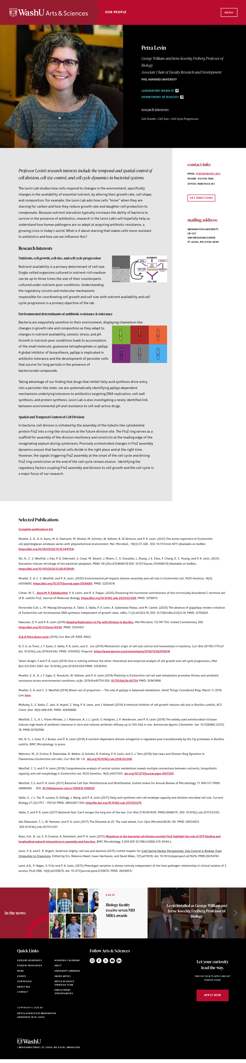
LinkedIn (119, 964)
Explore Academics (29, 964)
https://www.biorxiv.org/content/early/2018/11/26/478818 (132, 651)
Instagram (92, 964)
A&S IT (58, 970)
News (20, 975)
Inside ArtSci (62, 980)
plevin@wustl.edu (208, 174)
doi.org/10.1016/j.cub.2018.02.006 (109, 759)
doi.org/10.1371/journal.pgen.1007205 (149, 773)
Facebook (98, 964)
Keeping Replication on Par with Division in (99, 622)
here (28, 695)
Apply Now (212, 999)
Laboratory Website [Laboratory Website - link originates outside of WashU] (160, 91)
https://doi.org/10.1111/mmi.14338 (40, 627)
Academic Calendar (67, 964)
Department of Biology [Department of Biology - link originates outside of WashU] (162, 97)
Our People (116, 12)
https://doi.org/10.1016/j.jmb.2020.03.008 (108, 598)
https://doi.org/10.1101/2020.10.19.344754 (46, 549)
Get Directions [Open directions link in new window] (201, 198)
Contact (22, 996)
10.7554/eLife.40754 (124, 681)
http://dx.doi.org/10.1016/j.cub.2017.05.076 (113, 803)
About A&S (23, 991)
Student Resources (29, 970)
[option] (98, 915)
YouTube (112, 964)
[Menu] (228, 12)
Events (21, 980)
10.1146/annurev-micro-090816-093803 (68, 788)
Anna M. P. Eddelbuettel (52, 593)
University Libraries (67, 975)
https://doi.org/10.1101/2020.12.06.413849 (46, 569)
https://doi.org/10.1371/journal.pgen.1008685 (62, 583)
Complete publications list (36, 529)
